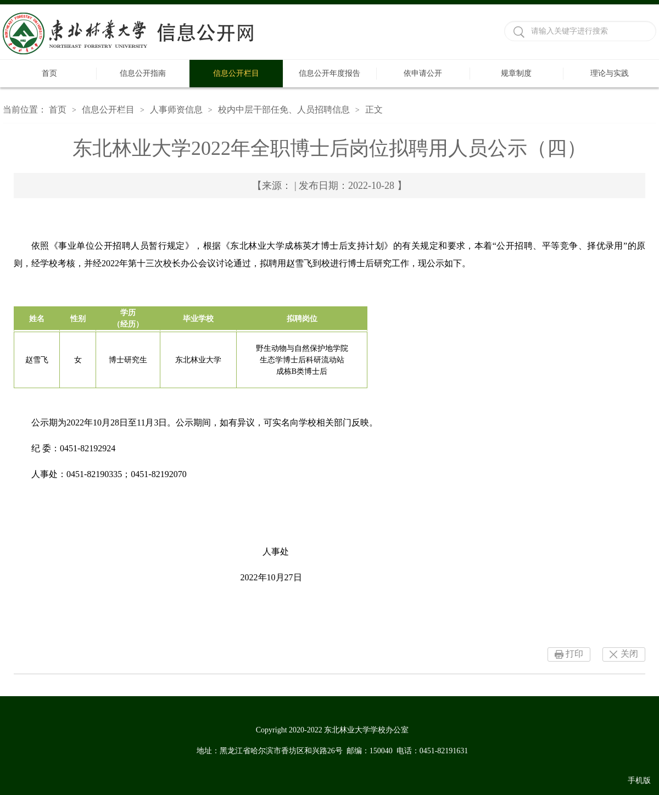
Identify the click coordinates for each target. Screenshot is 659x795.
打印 (574, 653)
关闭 (629, 653)
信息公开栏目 (236, 73)
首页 (49, 73)
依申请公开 (423, 73)
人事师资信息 (176, 109)
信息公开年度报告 (329, 73)
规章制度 (516, 73)
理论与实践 (609, 73)
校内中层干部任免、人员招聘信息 (284, 109)
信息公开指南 (143, 73)
